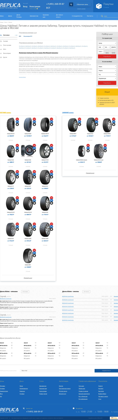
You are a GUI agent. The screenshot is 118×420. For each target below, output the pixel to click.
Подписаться (106, 370)
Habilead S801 (28, 264)
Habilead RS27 (11, 238)
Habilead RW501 (107, 133)
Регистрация (35, 7)
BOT (48, 8)
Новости (100, 386)
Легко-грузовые (7, 45)
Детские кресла (63, 391)
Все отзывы (25, 291)
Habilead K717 (11, 186)
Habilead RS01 (28, 186)
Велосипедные (7, 53)
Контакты (90, 16)
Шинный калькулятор (84, 393)
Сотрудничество (77, 16)
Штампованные (24, 388)
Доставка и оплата (59, 16)
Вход (25, 7)
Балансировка (43, 391)
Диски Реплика (19, 16)
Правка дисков (43, 393)
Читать (116, 296)
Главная (1, 22)
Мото (4, 49)
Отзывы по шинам (83, 391)
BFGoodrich (3, 345)
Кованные (22, 391)
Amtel (2, 343)
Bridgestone (3, 348)
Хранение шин (46, 16)
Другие (5, 57)
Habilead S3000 (45, 238)
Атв (1, 396)
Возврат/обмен (102, 393)
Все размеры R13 (28, 36)
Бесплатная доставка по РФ (106, 100)
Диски (10, 16)
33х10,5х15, (28, 46)
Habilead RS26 (45, 212)
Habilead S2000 (28, 238)
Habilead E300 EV (45, 133)
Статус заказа (81, 8)
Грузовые (5, 41)
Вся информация (83, 399)
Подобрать (107, 56)
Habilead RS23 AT (10, 212)
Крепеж (61, 386)
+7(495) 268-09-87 (55, 4)
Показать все (28, 278)
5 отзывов (11, 140)
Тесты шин (81, 386)
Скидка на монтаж (104, 98)
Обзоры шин (82, 388)
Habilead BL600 (28, 133)
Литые (21, 386)
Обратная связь (82, 4)
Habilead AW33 (73, 133)
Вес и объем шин (83, 396)
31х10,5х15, (22, 46)
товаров (106, 7)
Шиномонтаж (34, 16)
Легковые (6, 35)
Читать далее (22, 77)
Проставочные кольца (65, 388)
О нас (99, 399)
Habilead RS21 (45, 186)
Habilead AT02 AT (10, 133)
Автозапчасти (62, 393)
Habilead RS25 (90, 133)
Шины (5, 22)
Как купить (101, 391)
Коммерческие (4, 391)
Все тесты (86, 291)
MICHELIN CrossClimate (5, 298)
